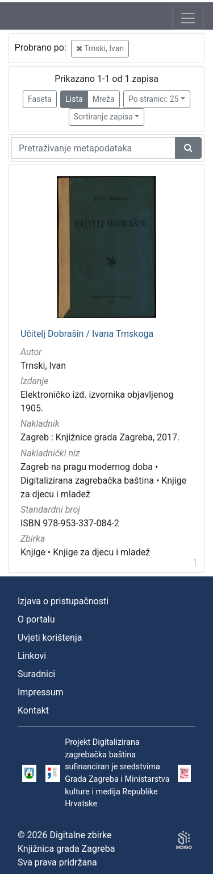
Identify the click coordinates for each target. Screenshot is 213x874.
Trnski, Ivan (100, 48)
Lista (73, 99)
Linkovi (32, 655)
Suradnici (36, 674)
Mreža (104, 99)
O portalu (36, 619)
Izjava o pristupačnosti (63, 601)
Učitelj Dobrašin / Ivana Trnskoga (86, 334)
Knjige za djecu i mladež (101, 552)
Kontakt (33, 710)
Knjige (32, 552)
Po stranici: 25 (153, 99)
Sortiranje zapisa (103, 116)
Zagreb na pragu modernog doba (86, 466)
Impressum (41, 692)
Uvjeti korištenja (50, 637)
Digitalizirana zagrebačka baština (87, 480)
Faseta (40, 99)
